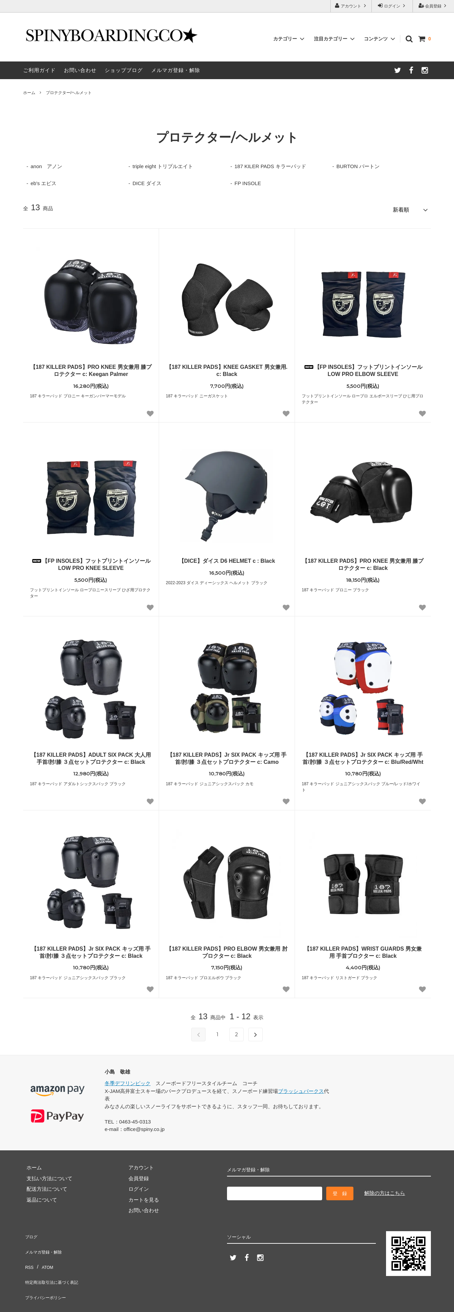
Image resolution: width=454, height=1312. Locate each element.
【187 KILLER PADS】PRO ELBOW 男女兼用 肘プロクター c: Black (226, 949)
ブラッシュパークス (301, 1088)
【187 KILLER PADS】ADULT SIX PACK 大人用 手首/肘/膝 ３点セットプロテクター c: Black (91, 755)
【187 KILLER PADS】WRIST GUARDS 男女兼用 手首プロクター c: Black (363, 949)
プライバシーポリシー (48, 1274)
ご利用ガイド (39, 70)
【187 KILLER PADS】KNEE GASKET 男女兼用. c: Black (226, 367)
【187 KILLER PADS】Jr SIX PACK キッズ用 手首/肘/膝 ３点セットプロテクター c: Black (91, 949)
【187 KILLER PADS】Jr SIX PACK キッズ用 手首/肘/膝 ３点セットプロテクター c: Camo (226, 755)
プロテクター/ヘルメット (69, 92)
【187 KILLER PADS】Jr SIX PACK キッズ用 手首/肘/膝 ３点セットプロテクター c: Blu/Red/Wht (362, 755)
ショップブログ (124, 70)
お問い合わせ (80, 70)
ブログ (30, 1232)
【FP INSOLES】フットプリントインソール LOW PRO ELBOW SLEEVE (363, 367)
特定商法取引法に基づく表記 (56, 1263)
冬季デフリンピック (128, 1080)
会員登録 (433, 5)
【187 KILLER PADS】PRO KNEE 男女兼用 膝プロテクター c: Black (362, 561)
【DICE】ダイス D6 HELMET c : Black (227, 558)
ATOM (45, 1253)
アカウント (351, 5)
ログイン (392, 5)
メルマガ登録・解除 (175, 70)
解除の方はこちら (384, 1190)
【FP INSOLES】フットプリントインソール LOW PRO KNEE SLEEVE (91, 561)
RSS (28, 1253)
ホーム (29, 92)
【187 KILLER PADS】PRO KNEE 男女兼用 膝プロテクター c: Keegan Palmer (91, 367)
